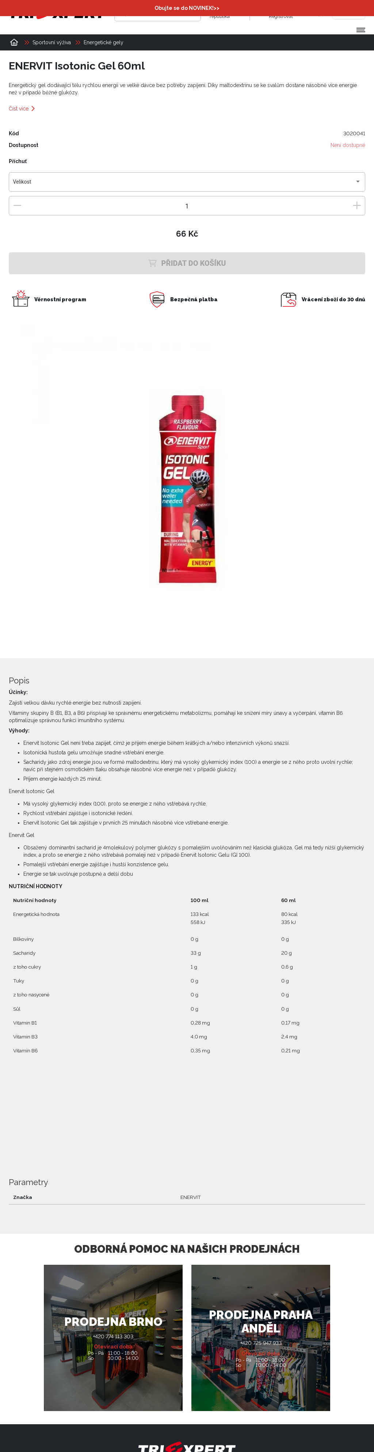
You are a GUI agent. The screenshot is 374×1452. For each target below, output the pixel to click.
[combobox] (187, 184)
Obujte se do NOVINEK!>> (187, 8)
